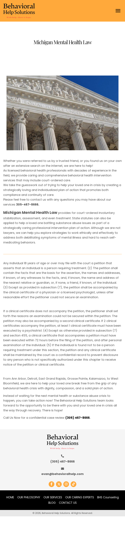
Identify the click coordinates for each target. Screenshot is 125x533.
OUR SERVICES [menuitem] (52, 497)
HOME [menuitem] (10, 497)
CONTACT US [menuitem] (68, 502)
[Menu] (118, 11)
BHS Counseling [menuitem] (108, 497)
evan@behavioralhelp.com (62, 474)
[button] (51, 484)
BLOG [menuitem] (52, 502)
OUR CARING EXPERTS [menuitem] (79, 497)
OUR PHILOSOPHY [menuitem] (28, 497)
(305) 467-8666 (77, 418)
